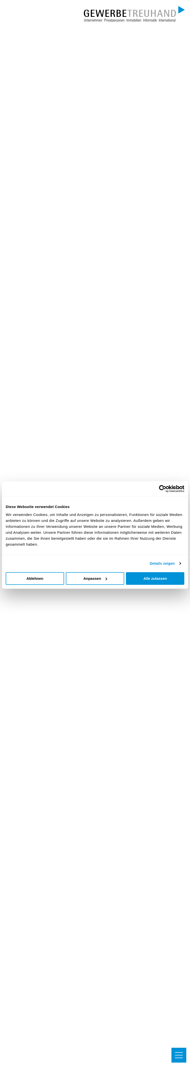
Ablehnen (34, 578)
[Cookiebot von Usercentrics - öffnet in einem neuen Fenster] (162, 488)
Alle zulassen (155, 578)
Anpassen (95, 578)
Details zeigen (162, 563)
